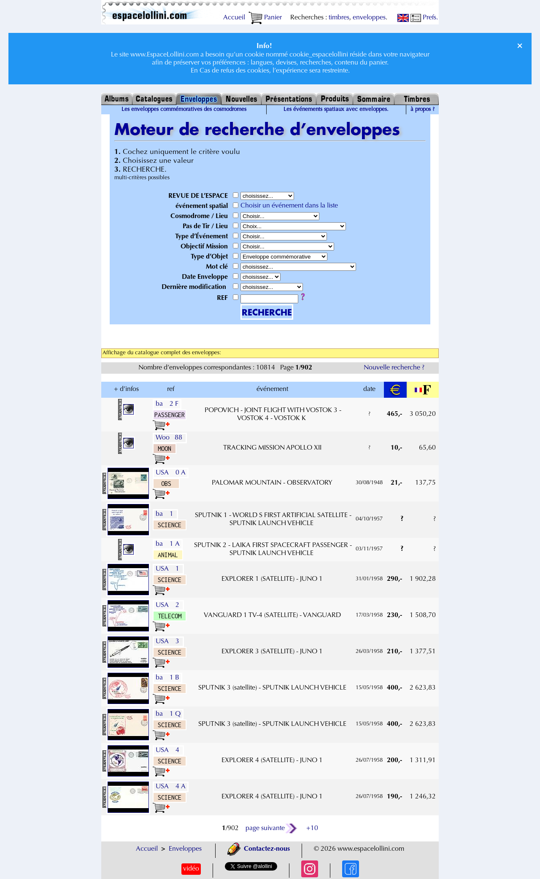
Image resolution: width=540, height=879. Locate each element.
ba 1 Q (168, 714)
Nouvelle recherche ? (394, 367)
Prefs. (424, 17)
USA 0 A (170, 472)
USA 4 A (170, 786)
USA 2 (168, 605)
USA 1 (168, 569)
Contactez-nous (258, 849)
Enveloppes (185, 849)
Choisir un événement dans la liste (289, 205)
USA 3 (168, 641)
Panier (265, 17)
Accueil (234, 17)
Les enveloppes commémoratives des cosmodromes (184, 110)
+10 (312, 828)
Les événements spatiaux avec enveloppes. (336, 110)
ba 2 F (167, 404)
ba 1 (165, 514)
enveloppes (369, 17)
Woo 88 (170, 437)
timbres (339, 17)
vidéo (191, 869)
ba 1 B (167, 677)
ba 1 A (167, 544)
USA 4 (168, 750)
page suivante (272, 828)
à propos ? (422, 110)
